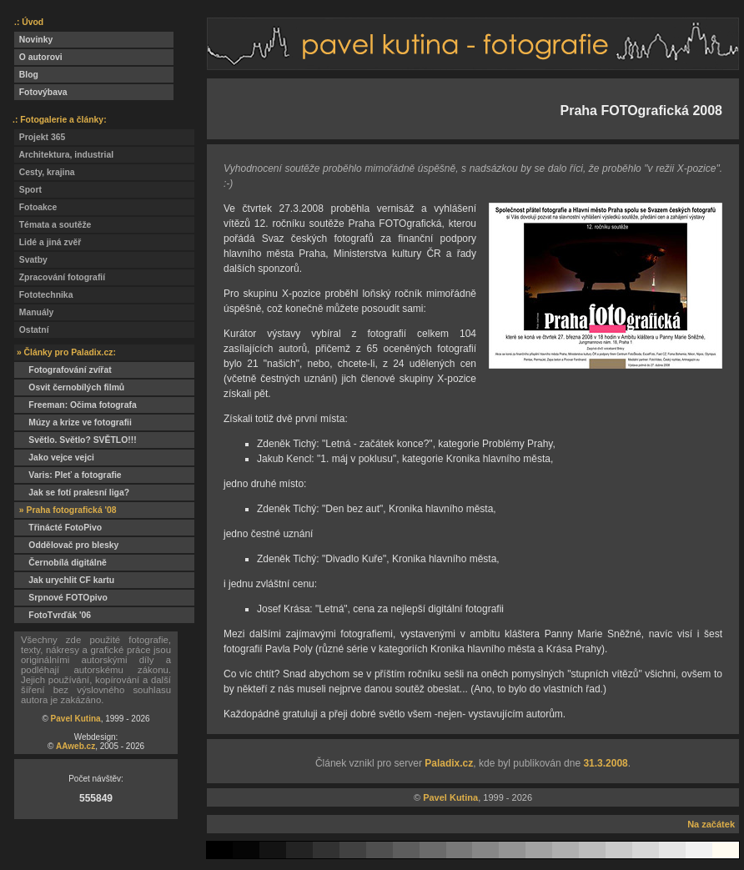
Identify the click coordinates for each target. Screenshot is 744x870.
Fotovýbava (41, 92)
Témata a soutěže (52, 224)
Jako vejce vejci (54, 457)
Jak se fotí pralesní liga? (71, 492)
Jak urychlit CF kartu (64, 580)
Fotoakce (35, 207)
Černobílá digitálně (60, 562)
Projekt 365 (39, 137)
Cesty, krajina (44, 172)
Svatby (31, 259)
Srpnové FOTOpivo (61, 597)
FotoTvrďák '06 (52, 615)
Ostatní (31, 329)
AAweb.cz (75, 746)
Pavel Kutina (76, 718)
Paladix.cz (449, 763)
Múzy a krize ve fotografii (73, 422)
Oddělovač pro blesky (66, 545)
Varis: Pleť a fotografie (68, 475)
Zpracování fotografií (59, 277)
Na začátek (711, 824)
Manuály (33, 312)
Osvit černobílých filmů (69, 387)
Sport (28, 189)
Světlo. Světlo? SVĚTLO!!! (75, 440)
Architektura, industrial (63, 154)
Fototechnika (43, 294)
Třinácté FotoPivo (58, 527)
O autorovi (38, 57)
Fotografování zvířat (63, 370)
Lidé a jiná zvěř (47, 242)
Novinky (33, 39)
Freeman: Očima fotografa (75, 405)
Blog (26, 74)
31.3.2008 (605, 763)
